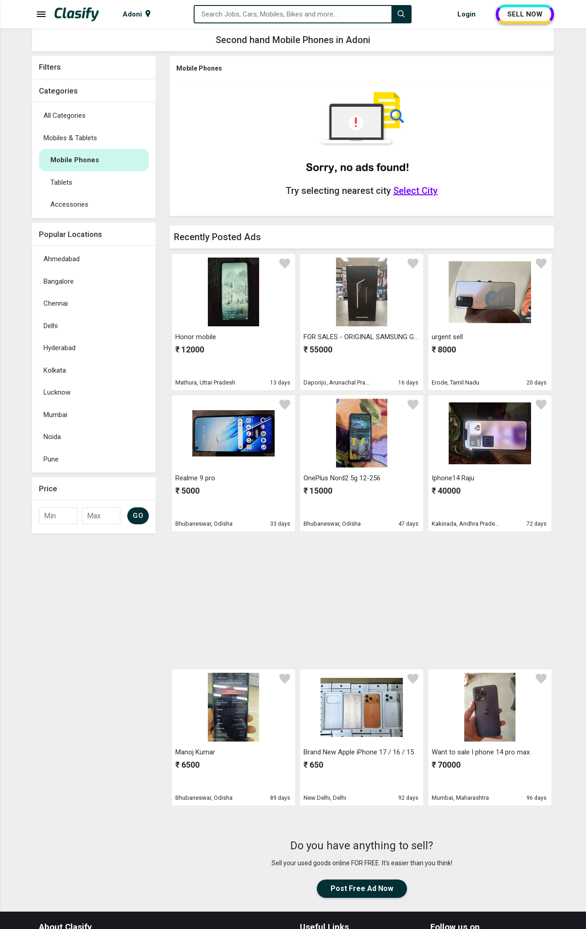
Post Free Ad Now (362, 888)
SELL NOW (525, 14)
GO (138, 515)
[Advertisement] (94, 675)
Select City (415, 190)
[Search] (401, 14)
